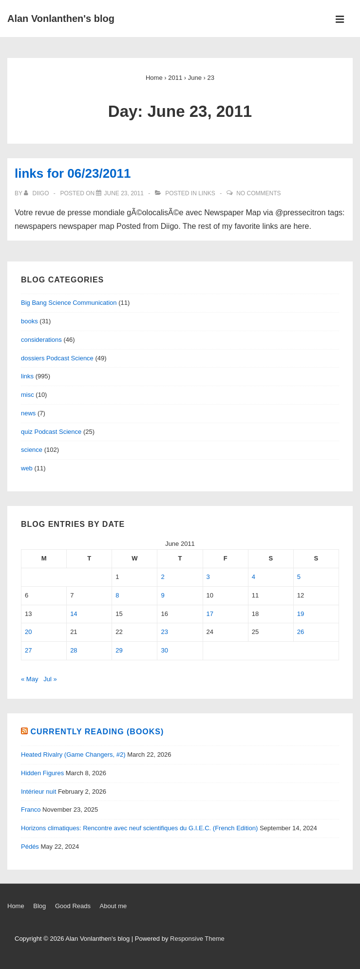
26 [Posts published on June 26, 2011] (300, 631)
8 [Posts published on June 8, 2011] (117, 595)
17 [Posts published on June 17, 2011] (210, 613)
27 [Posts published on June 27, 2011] (28, 650)
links (206, 193)
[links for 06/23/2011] (123, 193)
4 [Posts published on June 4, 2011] (253, 576)
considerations (41, 339)
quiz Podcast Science (51, 431)
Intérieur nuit (38, 791)
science (31, 449)
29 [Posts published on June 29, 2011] (118, 650)
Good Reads (73, 906)
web (27, 468)
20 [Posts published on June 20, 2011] (28, 631)
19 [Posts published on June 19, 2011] (300, 613)
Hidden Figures (42, 773)
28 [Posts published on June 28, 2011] (73, 650)
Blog (39, 906)
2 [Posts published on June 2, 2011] (162, 576)
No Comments (258, 193)
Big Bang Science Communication (69, 302)
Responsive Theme (197, 938)
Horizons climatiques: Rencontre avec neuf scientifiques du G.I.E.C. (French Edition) (139, 828)
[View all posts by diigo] (37, 193)
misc (27, 394)
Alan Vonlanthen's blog (60, 18)
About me (113, 906)
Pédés (30, 846)
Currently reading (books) (97, 731)
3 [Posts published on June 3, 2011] (208, 576)
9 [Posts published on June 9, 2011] (162, 595)
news (28, 413)
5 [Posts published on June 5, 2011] (299, 576)
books (29, 321)
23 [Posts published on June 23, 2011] (164, 631)
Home (15, 906)
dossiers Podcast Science (57, 358)
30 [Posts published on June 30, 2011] (164, 650)
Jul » (50, 679)
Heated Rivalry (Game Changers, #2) (73, 754)
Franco (30, 809)
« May (29, 679)
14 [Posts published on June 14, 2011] (73, 613)
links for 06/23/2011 (73, 173)
